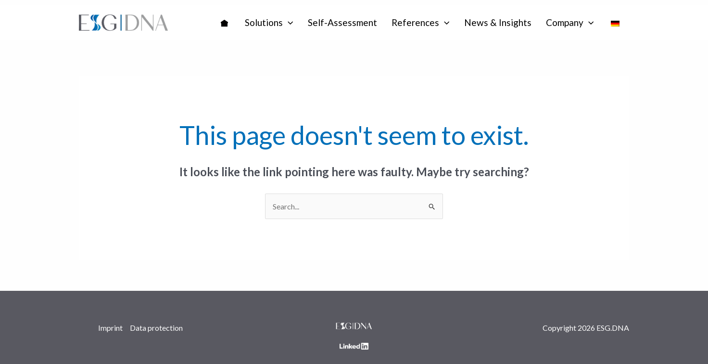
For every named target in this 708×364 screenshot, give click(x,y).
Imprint (110, 327)
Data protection (156, 327)
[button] (269, 22)
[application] (288, 22)
